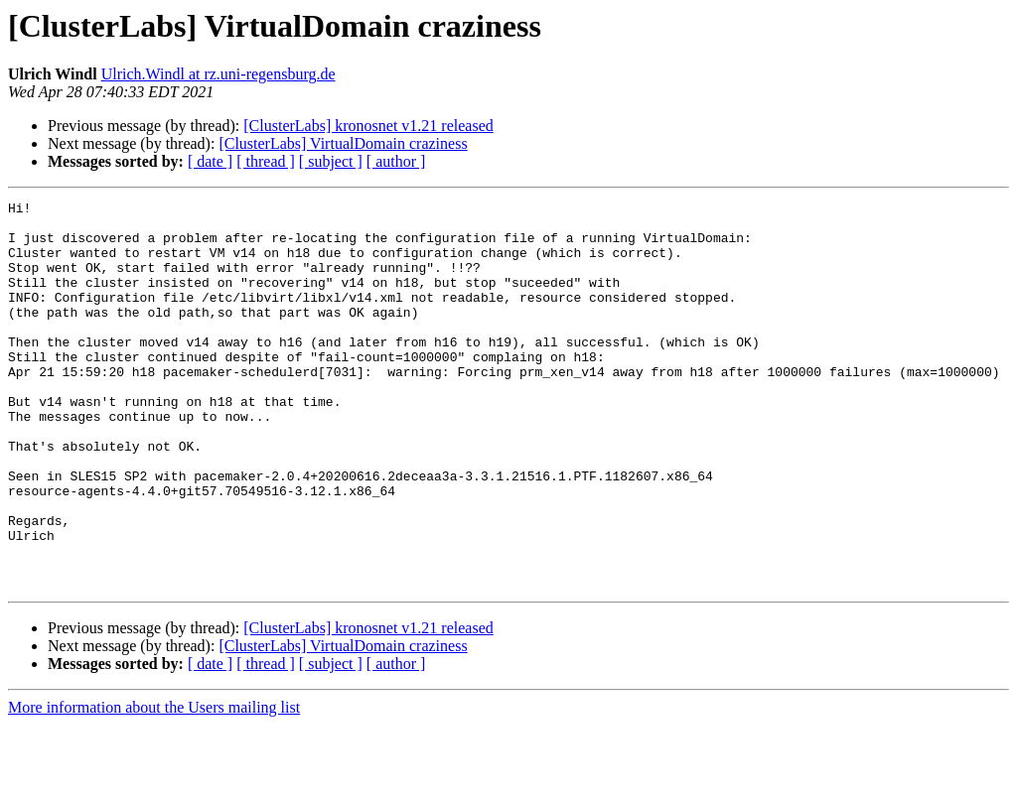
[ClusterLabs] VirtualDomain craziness (342, 143)
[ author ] (396, 161)
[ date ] (210, 161)
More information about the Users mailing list (154, 784)
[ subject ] (331, 161)
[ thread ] (265, 161)
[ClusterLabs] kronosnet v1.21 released (368, 125)
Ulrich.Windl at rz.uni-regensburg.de (218, 74)
